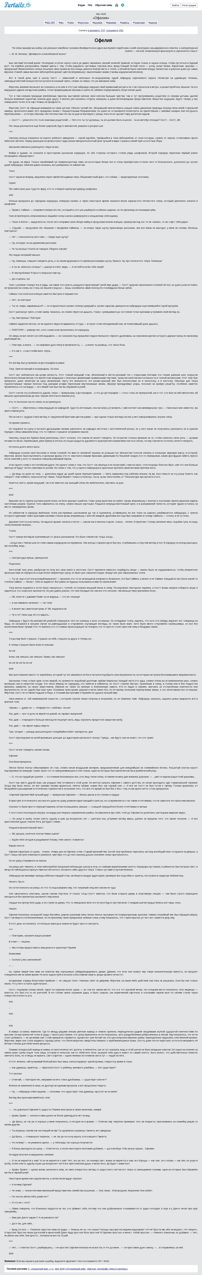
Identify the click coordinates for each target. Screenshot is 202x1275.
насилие (111, 22)
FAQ (90, 5)
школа (153, 22)
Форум (81, 5)
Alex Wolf (101, 13)
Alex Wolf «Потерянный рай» (70, 1268)
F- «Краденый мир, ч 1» (41, 1268)
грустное (84, 22)
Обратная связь (103, 5)
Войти (175, 5)
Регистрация (189, 5)
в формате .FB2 (115, 30)
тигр (71, 22)
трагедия (139, 22)
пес (62, 22)
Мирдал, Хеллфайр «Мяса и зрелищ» (107, 1268)
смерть (125, 22)
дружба (98, 22)
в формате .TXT (96, 30)
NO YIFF (50, 22)
